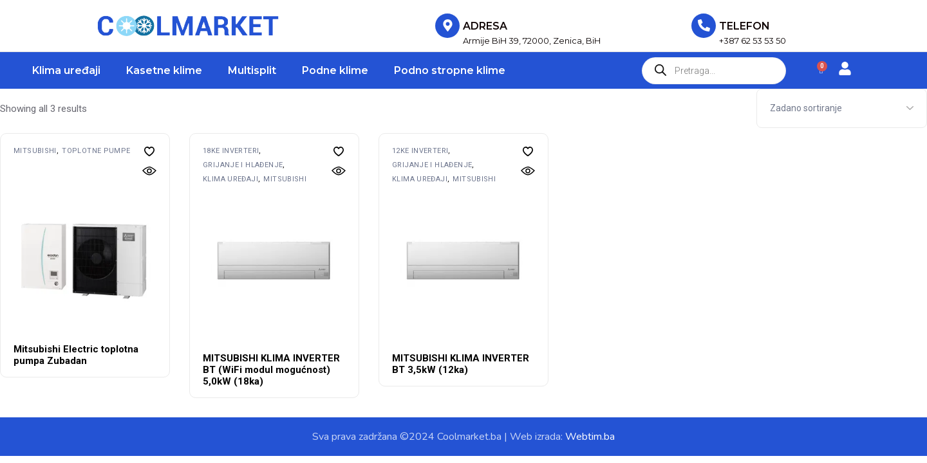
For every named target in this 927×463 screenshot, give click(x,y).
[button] (149, 151)
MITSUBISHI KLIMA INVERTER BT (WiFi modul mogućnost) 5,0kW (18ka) (271, 369)
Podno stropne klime (449, 70)
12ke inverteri (420, 151)
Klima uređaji (66, 70)
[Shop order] (841, 108)
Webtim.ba (590, 437)
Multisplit (252, 70)
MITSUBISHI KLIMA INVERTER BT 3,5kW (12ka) (460, 364)
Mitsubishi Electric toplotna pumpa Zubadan (76, 355)
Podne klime (335, 70)
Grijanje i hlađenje (243, 165)
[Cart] (821, 70)
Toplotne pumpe (96, 151)
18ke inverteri (231, 151)
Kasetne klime (164, 70)
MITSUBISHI (35, 151)
